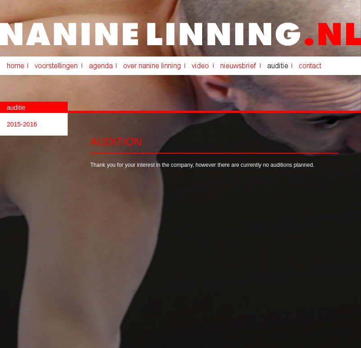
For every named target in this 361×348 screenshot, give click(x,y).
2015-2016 (22, 124)
